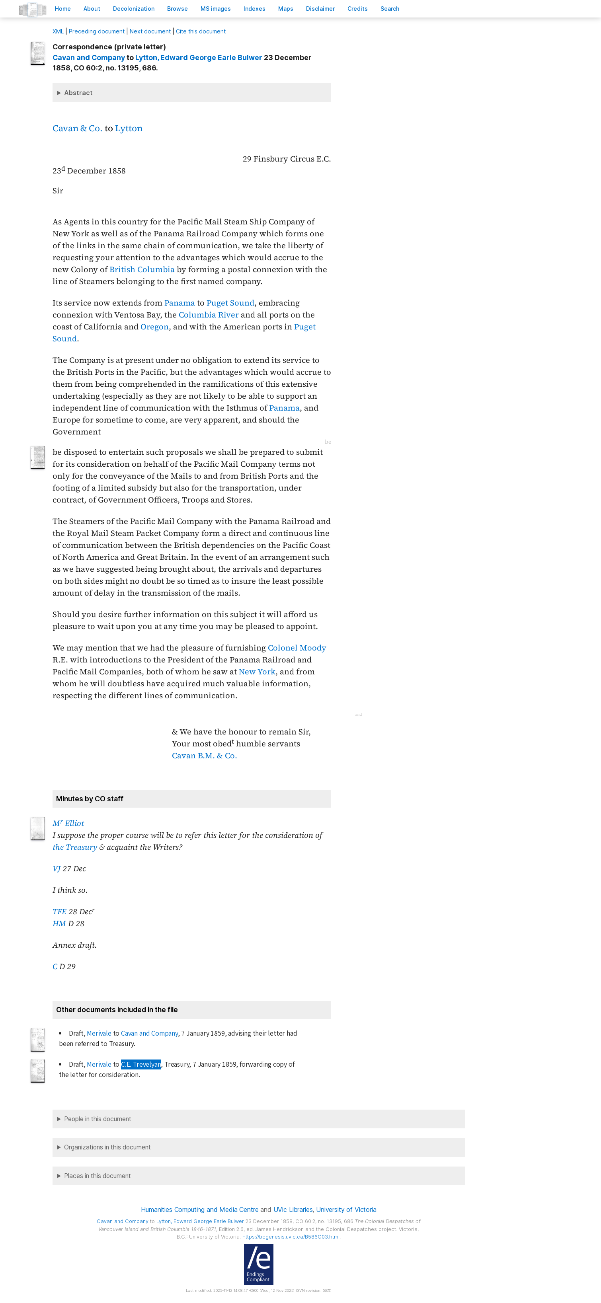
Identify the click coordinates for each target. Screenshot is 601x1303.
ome (63, 8)
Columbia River (209, 314)
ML (58, 31)
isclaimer (320, 8)
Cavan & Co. (78, 128)
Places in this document (97, 1176)
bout (92, 8)
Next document (150, 31)
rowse (177, 8)
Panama (179, 302)
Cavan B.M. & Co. (204, 755)
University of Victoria (346, 1209)
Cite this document (201, 31)
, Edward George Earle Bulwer (198, 57)
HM (59, 923)
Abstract (78, 93)
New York (257, 671)
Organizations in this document (107, 1147)
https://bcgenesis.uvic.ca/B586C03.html (291, 1237)
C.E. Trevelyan (141, 1064)
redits (357, 8)
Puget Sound (230, 302)
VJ (56, 868)
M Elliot (68, 823)
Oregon (154, 326)
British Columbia (142, 269)
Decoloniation (133, 8)
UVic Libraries (293, 1209)
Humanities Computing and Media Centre (199, 1209)
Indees (254, 8)
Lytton (128, 128)
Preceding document (97, 31)
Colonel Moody (297, 647)
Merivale (99, 1033)
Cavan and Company (89, 57)
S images (216, 8)
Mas (285, 8)
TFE (59, 911)
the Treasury (75, 847)
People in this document (97, 1119)
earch (390, 8)
